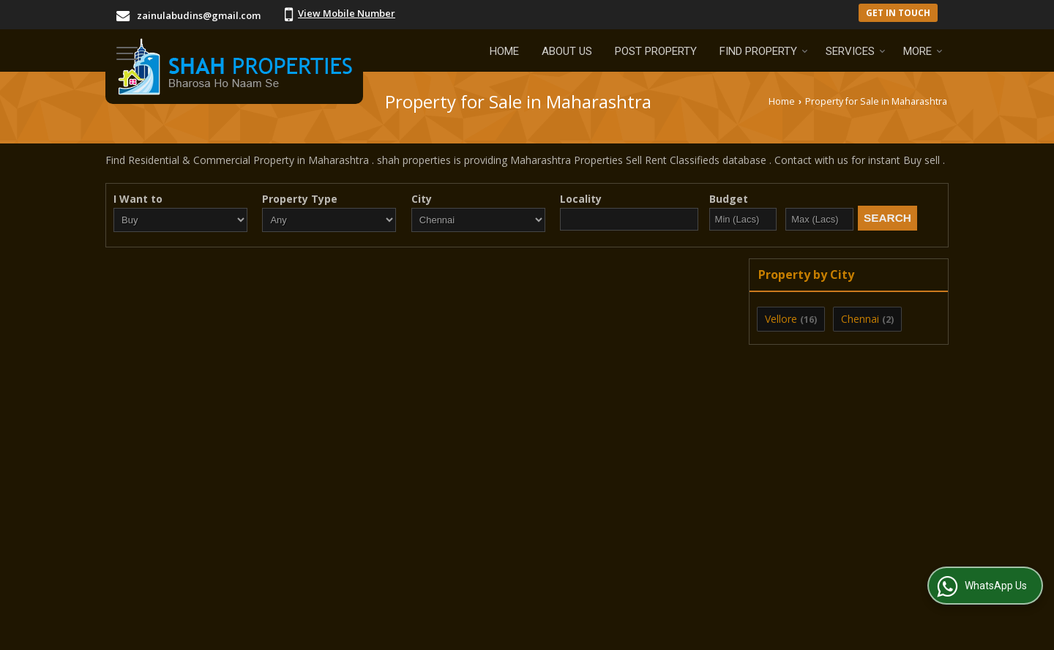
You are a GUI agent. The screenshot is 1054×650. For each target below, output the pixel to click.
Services (856, 51)
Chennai (860, 319)
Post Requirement (370, 568)
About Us (567, 51)
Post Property (656, 51)
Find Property (764, 51)
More (923, 51)
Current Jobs (564, 568)
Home (504, 51)
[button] (346, 13)
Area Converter (734, 568)
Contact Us (645, 568)
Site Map (915, 568)
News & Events (832, 568)
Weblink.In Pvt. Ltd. (285, 630)
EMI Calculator (474, 568)
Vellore (781, 319)
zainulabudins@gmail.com (199, 15)
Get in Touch (898, 12)
